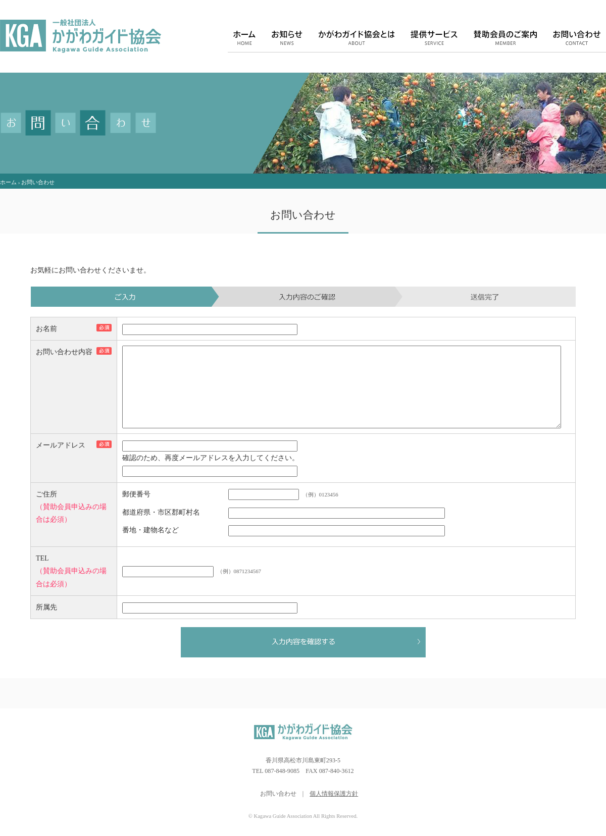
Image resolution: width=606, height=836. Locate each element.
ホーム (8, 182)
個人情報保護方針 (334, 808)
